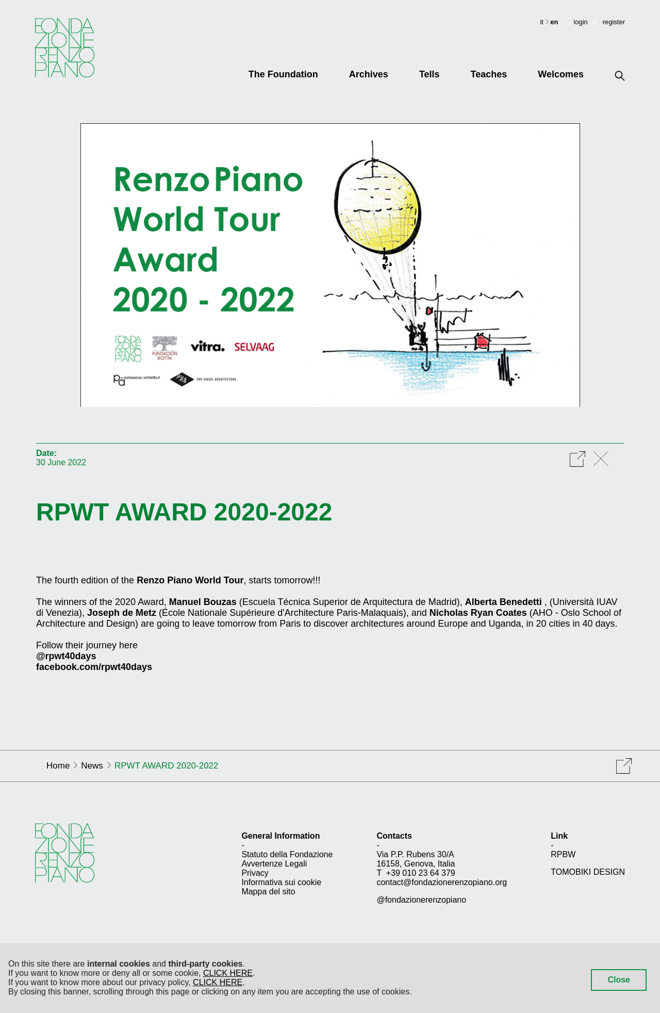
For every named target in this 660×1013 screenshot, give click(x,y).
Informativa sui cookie (281, 882)
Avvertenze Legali (274, 863)
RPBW (563, 854)
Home (58, 766)
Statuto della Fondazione (287, 854)
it (542, 22)
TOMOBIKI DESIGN (588, 872)
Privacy (254, 873)
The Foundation (283, 74)
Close (618, 979)
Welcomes (561, 74)
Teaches (489, 74)
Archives (368, 74)
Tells (429, 74)
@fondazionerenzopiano (421, 899)
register (614, 22)
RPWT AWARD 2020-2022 (184, 512)
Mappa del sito (268, 891)
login (580, 22)
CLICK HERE (228, 973)
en (554, 22)
